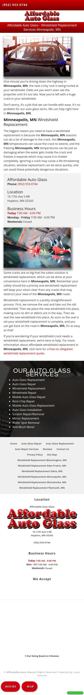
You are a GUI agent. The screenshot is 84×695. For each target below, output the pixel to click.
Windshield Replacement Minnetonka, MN (42, 482)
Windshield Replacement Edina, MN (42, 471)
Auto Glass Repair (31, 443)
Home (13, 443)
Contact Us (62, 449)
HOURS (10, 686)
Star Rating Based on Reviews (42, 656)
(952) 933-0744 (15, 5)
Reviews (47, 449)
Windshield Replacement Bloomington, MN (41, 460)
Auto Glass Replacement (60, 443)
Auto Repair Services (27, 449)
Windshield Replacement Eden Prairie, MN (42, 465)
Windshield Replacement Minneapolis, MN (42, 476)
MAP (30, 686)
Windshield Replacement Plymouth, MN (42, 487)
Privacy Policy (35, 454)
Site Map (52, 454)
